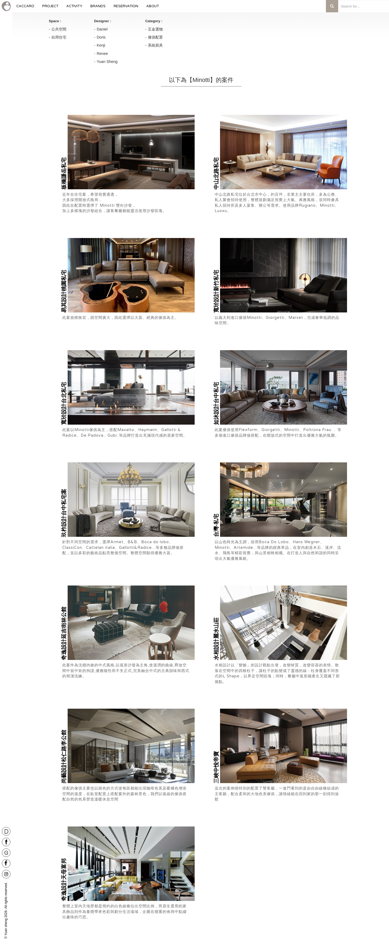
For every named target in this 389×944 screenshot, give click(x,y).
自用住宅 (58, 37)
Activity (74, 8)
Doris (101, 37)
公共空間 (58, 29)
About (152, 8)
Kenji (101, 45)
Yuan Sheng (107, 61)
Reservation (126, 8)
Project (50, 8)
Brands (98, 8)
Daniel (102, 29)
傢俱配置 (155, 37)
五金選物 (155, 29)
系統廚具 (155, 45)
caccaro (25, 8)
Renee (102, 53)
